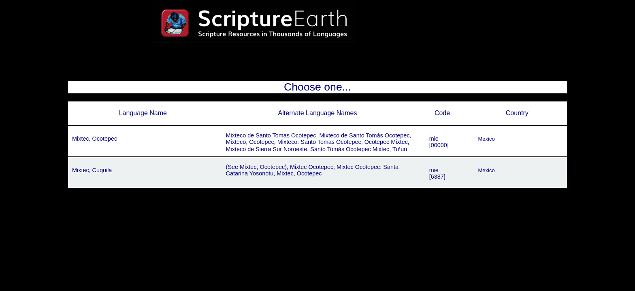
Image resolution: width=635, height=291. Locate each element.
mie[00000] (439, 141)
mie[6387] (437, 173)
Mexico (486, 139)
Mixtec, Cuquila (92, 170)
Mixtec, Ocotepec (94, 138)
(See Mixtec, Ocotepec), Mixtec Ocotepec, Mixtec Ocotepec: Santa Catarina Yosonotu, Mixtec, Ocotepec (312, 170)
